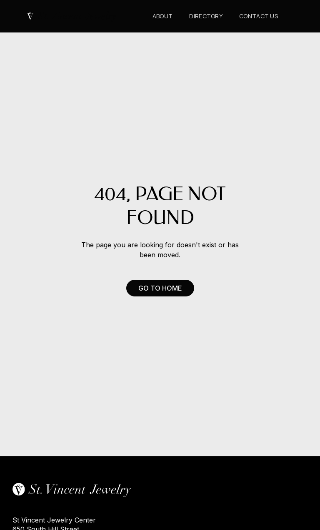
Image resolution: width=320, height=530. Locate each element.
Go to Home (160, 288)
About (162, 16)
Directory (205, 16)
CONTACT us (258, 16)
